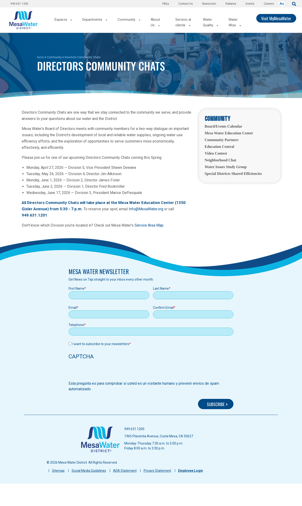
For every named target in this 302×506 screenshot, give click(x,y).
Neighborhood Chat (220, 160)
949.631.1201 (34, 215)
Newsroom (209, 3)
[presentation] (104, 372)
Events (250, 3)
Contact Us (185, 3)
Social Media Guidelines (89, 470)
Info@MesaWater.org (146, 209)
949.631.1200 (19, 3)
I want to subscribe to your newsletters (101, 344)
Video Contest (216, 153)
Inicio (40, 57)
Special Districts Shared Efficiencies (233, 174)
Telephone (76, 325)
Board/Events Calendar (223, 126)
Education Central (219, 147)
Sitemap (58, 470)
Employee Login (190, 470)
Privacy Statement (157, 470)
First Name (76, 288)
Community (54, 57)
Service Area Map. (149, 225)
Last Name (161, 288)
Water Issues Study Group (226, 167)
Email (73, 307)
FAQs (165, 3)
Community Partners (222, 140)
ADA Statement (125, 470)
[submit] (294, 3)
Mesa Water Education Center (229, 133)
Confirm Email (163, 307)
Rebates (231, 3)
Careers (269, 3)
